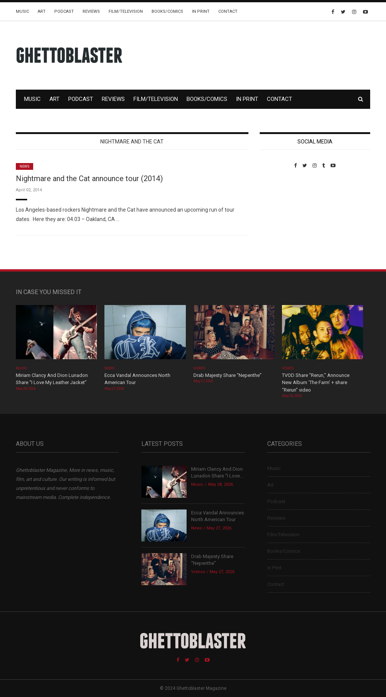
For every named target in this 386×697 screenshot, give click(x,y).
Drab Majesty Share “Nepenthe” (228, 375)
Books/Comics (167, 11)
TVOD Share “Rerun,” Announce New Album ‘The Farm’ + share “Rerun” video (315, 382)
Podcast (64, 11)
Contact (227, 11)
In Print (201, 11)
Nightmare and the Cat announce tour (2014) (89, 178)
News (24, 166)
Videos (199, 368)
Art (42, 11)
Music (22, 11)
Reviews (91, 11)
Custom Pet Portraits (282, 220)
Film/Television (126, 11)
